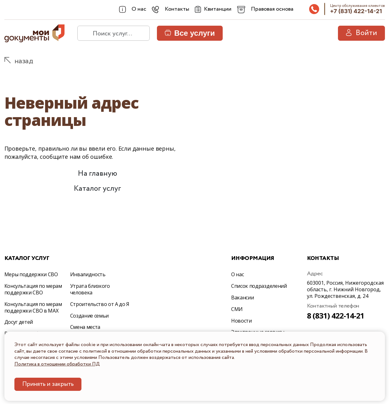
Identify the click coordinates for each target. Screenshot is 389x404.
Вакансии (242, 297)
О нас (237, 274)
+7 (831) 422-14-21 (356, 11)
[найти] (84, 33)
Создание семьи (89, 315)
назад (23, 61)
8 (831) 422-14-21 (336, 315)
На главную (97, 173)
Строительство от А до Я (100, 304)
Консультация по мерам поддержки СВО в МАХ (33, 307)
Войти (361, 33)
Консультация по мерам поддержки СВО (33, 289)
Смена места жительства (85, 330)
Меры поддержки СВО (31, 274)
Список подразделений (259, 285)
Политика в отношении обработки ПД (57, 364)
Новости (241, 320)
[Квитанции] (213, 9)
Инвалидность (88, 274)
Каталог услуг (97, 188)
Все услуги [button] (190, 33)
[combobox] (132, 9)
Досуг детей (18, 322)
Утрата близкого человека (90, 289)
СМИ (237, 309)
